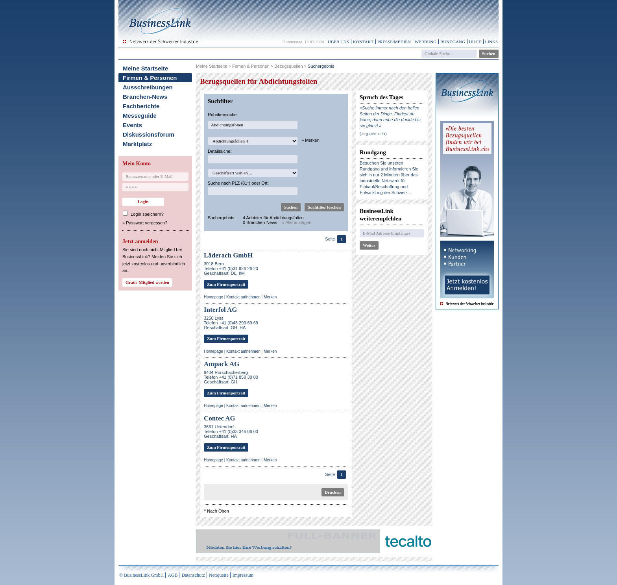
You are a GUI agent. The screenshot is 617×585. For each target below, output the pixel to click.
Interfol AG (220, 309)
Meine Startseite (145, 68)
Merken (270, 297)
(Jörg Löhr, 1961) (373, 134)
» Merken (310, 140)
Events (132, 125)
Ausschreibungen (148, 87)
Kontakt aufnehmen (243, 297)
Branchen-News (145, 96)
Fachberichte (141, 106)
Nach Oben (218, 511)
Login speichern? (147, 214)
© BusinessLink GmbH (141, 575)
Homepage (213, 297)
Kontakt (363, 41)
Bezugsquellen (288, 66)
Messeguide (140, 115)
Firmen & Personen (150, 77)
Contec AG (219, 418)
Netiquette (219, 575)
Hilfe (475, 41)
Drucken (333, 492)
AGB (172, 575)
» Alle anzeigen (297, 222)
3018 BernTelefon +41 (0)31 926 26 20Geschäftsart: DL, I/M (231, 268)
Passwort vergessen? (146, 222)
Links (491, 41)
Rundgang (452, 41)
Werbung (426, 41)
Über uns (338, 41)
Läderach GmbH (228, 255)
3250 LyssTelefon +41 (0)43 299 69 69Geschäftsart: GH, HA (231, 323)
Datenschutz (193, 575)
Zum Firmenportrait (226, 284)
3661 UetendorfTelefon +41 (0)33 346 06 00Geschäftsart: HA (231, 431)
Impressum (243, 575)
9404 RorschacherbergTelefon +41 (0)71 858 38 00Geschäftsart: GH (231, 377)
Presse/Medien (394, 41)
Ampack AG (221, 364)
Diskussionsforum (148, 134)
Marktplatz (137, 144)
